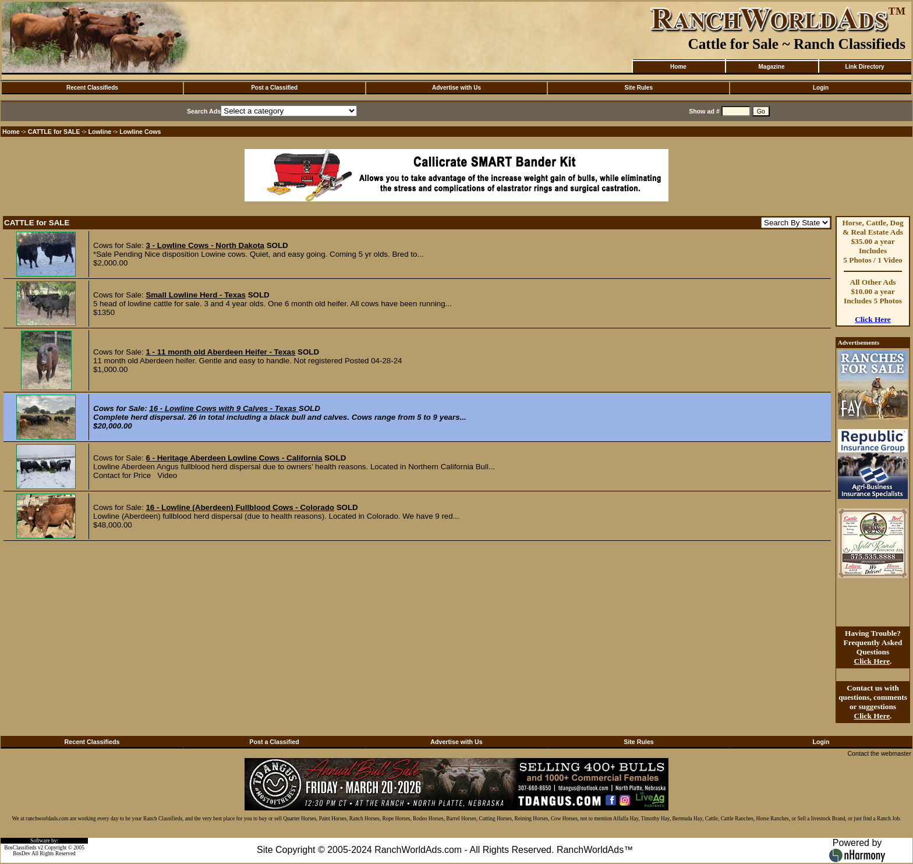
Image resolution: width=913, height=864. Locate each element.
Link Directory (864, 66)
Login (821, 87)
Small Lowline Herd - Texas (196, 295)
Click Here (873, 319)
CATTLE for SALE (54, 131)
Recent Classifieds (92, 87)
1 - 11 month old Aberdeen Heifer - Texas (220, 352)
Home (678, 66)
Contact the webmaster (879, 753)
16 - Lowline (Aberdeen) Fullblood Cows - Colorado (240, 507)
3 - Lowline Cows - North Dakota (205, 245)
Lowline (100, 131)
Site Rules (639, 87)
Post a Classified (274, 87)
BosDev (21, 853)
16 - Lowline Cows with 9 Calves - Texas (224, 408)
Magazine (771, 66)
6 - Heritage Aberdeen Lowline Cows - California (234, 458)
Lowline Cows (140, 131)
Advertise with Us (456, 87)
